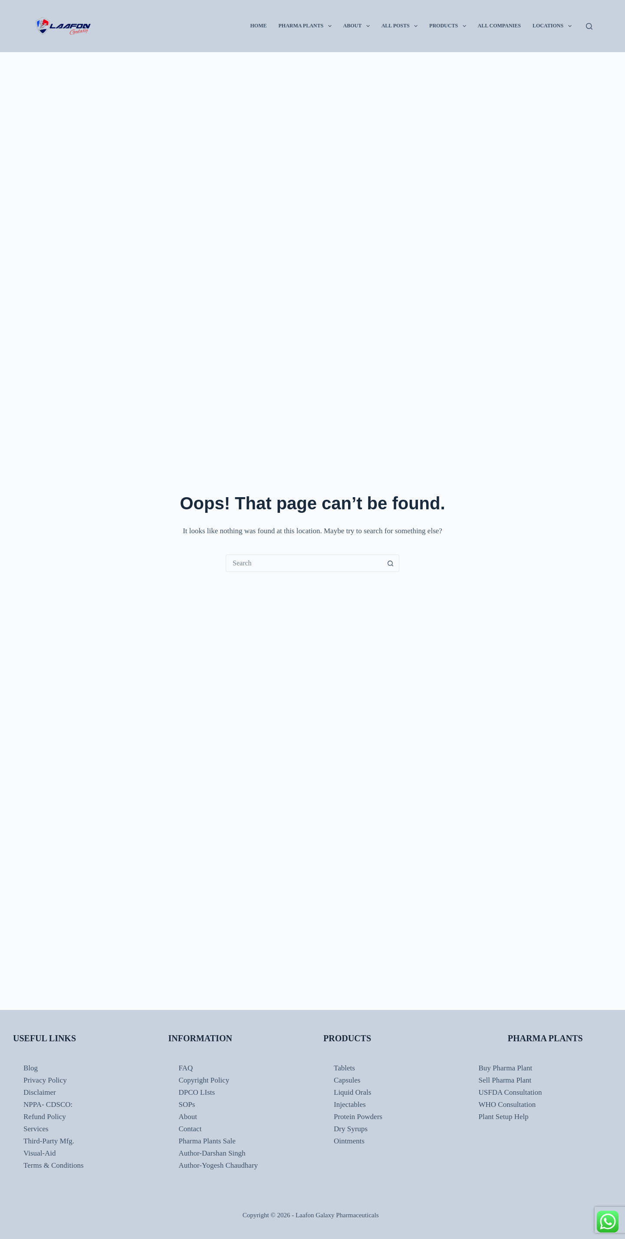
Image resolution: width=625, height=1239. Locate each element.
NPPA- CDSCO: (48, 1104)
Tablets (344, 1068)
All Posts (401, 26)
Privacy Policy (45, 1080)
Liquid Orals (352, 1092)
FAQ (186, 1068)
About (358, 26)
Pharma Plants (307, 26)
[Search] (589, 26)
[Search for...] (304, 563)
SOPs (187, 1104)
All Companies (499, 26)
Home (258, 26)
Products (449, 26)
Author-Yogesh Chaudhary (218, 1165)
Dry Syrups (351, 1129)
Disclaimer (39, 1092)
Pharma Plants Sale (207, 1141)
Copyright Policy (204, 1080)
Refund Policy (44, 1117)
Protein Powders (358, 1117)
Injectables (350, 1104)
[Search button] (390, 563)
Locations (554, 26)
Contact (190, 1129)
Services (36, 1129)
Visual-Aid (39, 1153)
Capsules (347, 1080)
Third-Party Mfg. (48, 1141)
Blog (30, 1068)
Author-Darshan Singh (212, 1153)
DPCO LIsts (197, 1092)
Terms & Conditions (53, 1165)
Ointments (349, 1141)
